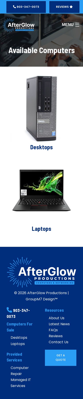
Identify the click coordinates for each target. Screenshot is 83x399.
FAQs (53, 330)
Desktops (19, 337)
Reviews (56, 336)
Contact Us (58, 342)
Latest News (59, 324)
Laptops (18, 343)
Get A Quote (61, 357)
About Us (56, 318)
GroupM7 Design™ (42, 299)
